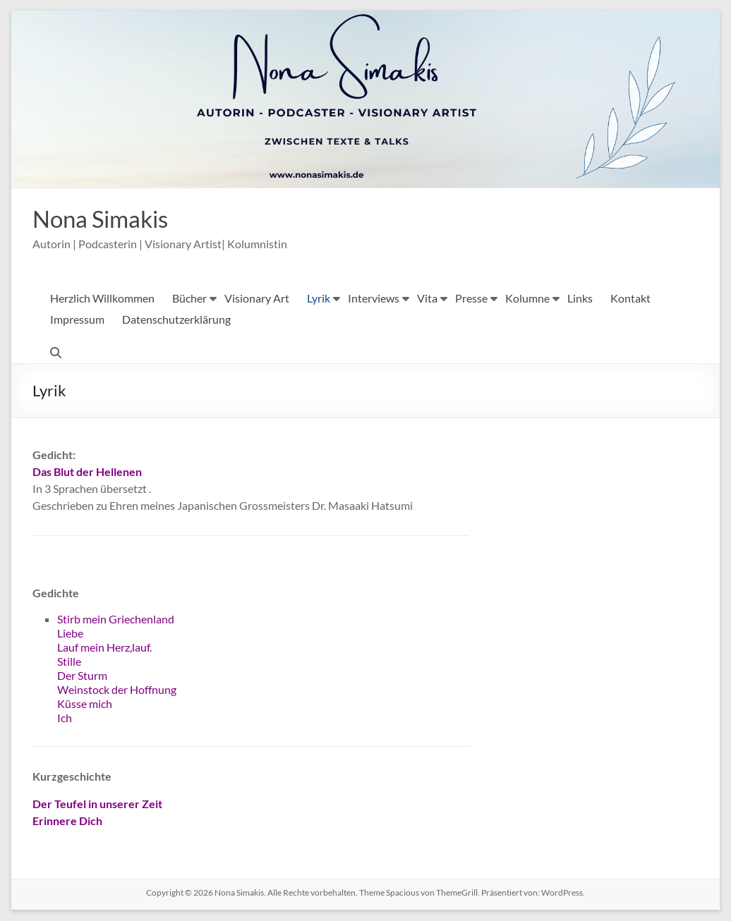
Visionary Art (256, 298)
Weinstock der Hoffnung (116, 690)
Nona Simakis (107, 218)
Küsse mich (84, 704)
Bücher (189, 298)
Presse (471, 298)
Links (580, 298)
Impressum (77, 320)
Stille (69, 662)
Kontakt (630, 298)
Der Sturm (82, 676)
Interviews (373, 298)
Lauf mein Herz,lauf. (104, 647)
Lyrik (318, 298)
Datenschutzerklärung (176, 320)
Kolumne (527, 298)
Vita (427, 298)
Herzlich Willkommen (102, 298)
